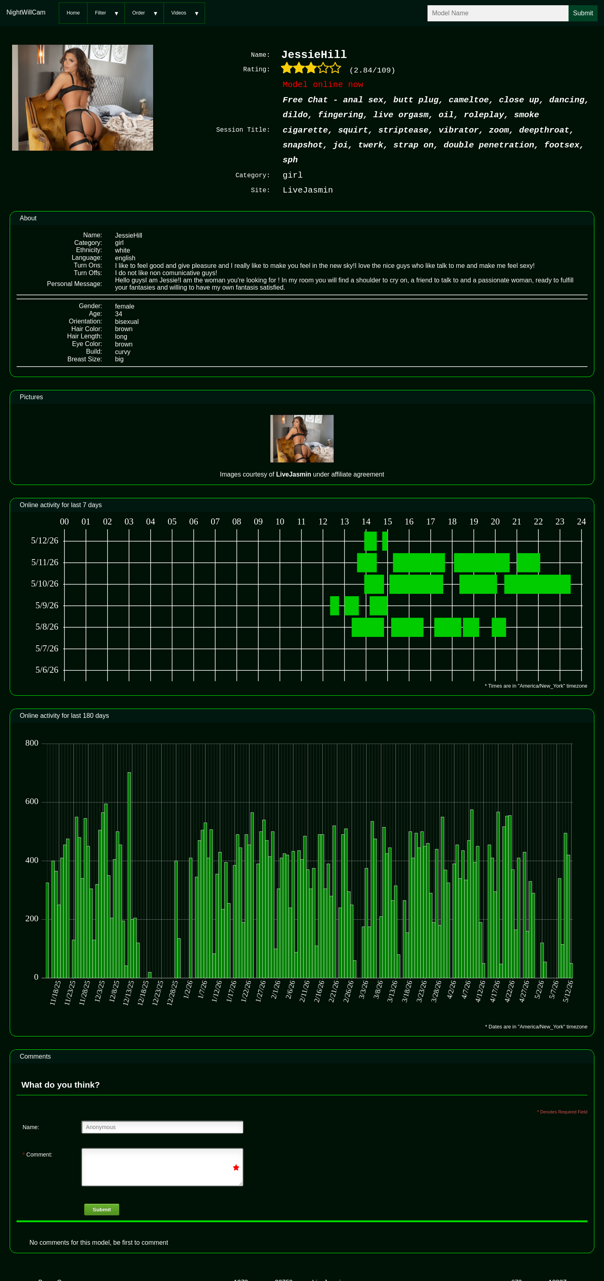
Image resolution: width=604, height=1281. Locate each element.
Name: (31, 1127)
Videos (178, 13)
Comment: (37, 1154)
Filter (100, 13)
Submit (102, 1209)
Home (73, 13)
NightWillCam (26, 12)
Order (138, 13)
